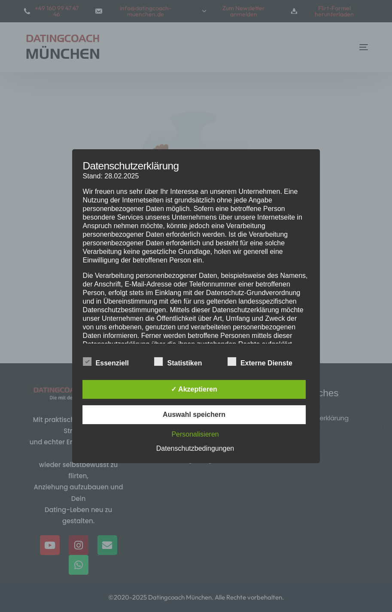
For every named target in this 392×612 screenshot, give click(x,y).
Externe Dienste (260, 362)
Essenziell (106, 362)
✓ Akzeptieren (194, 389)
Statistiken (178, 362)
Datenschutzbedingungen (195, 448)
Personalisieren (195, 434)
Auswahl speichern (194, 414)
